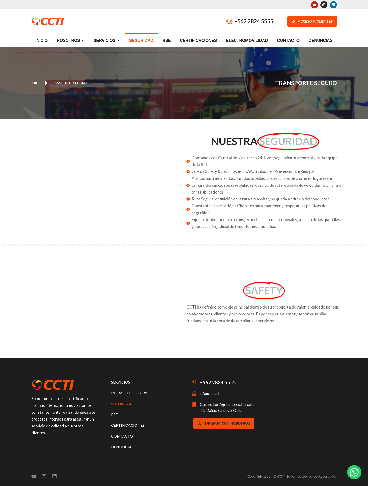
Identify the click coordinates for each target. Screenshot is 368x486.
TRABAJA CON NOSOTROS (224, 423)
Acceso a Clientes (312, 21)
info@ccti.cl (209, 393)
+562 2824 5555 (253, 21)
